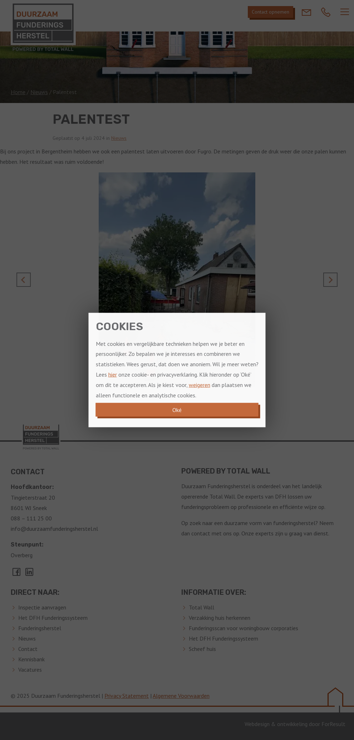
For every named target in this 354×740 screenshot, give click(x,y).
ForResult (333, 723)
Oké (177, 409)
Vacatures (30, 669)
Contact (28, 648)
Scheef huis (202, 648)
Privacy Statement (126, 695)
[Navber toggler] (344, 12)
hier (112, 374)
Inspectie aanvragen (42, 607)
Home (18, 91)
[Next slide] (330, 280)
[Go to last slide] (23, 280)
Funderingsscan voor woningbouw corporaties (243, 628)
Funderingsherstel (39, 628)
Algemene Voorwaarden (181, 695)
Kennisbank (31, 659)
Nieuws (39, 91)
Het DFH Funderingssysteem (53, 617)
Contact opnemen (270, 12)
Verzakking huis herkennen (219, 617)
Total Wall (201, 607)
